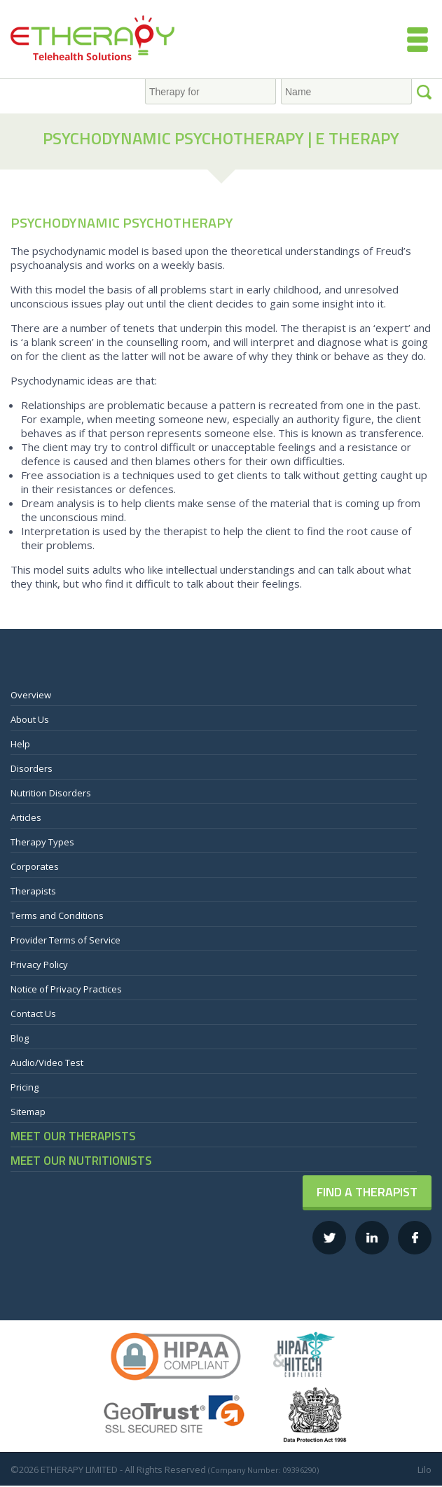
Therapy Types (42, 842)
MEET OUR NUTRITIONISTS (81, 1160)
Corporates (35, 866)
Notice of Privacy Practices (66, 989)
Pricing (25, 1087)
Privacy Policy (39, 964)
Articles (26, 817)
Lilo (424, 1469)
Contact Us (33, 1013)
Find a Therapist (367, 1191)
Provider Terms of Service (65, 940)
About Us (30, 719)
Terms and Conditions (57, 915)
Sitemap (28, 1111)
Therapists (33, 891)
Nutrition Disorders (51, 793)
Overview (31, 695)
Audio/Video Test (47, 1062)
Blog (20, 1038)
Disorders (32, 768)
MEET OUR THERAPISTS (73, 1136)
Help (20, 744)
